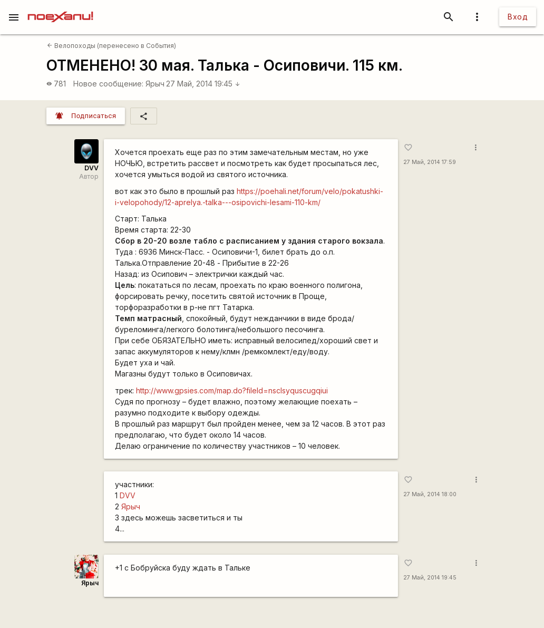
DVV (91, 168)
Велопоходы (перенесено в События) (111, 46)
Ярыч (154, 83)
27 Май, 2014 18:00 (429, 494)
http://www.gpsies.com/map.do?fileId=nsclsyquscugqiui (232, 390)
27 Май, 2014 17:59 (429, 162)
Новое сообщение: (108, 83)
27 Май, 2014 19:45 (203, 83)
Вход (518, 16)
